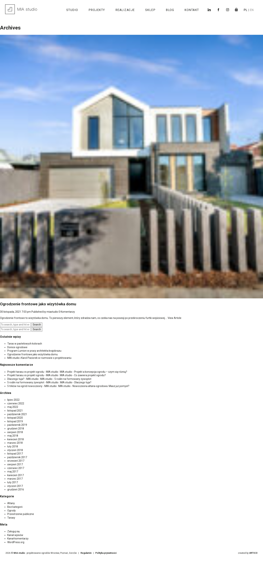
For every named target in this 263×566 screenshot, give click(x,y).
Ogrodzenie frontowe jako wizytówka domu (38, 304)
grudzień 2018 (15, 428)
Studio (72, 10)
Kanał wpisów (15, 535)
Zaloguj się (13, 531)
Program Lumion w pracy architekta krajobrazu (34, 350)
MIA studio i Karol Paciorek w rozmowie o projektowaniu (39, 357)
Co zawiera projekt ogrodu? (90, 375)
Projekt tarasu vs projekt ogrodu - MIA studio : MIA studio (39, 371)
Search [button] (37, 324)
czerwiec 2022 (15, 403)
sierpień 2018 (15, 432)
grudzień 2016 (15, 489)
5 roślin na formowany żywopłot (72, 378)
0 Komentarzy (67, 311)
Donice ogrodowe (17, 347)
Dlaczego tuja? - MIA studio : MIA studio (29, 378)
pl (246, 10)
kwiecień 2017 (15, 475)
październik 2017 (17, 457)
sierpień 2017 (15, 464)
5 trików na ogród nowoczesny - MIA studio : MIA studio (38, 386)
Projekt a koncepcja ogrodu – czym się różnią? (100, 371)
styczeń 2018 (15, 450)
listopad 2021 (15, 410)
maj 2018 (12, 435)
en (252, 10)
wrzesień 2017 (15, 460)
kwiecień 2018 (15, 439)
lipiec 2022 (13, 399)
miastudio (52, 311)
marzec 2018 (15, 442)
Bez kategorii (14, 506)
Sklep (150, 10)
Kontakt (191, 10)
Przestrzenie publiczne (20, 514)
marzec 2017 (15, 478)
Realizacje (125, 10)
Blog (170, 10)
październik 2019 (17, 424)
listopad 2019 (15, 421)
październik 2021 (17, 414)
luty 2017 (12, 482)
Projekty (97, 10)
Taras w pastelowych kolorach (24, 343)
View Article (174, 317)
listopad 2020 (15, 417)
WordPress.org (15, 542)
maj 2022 (12, 406)
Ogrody (11, 510)
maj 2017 (12, 471)
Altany (11, 503)
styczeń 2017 (15, 486)
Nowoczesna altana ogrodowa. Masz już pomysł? (101, 386)
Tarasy (11, 517)
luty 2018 (12, 446)
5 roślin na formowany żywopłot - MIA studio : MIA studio (39, 382)
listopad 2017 (15, 453)
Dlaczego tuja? (82, 382)
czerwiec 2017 (15, 468)
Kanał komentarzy (17, 538)
